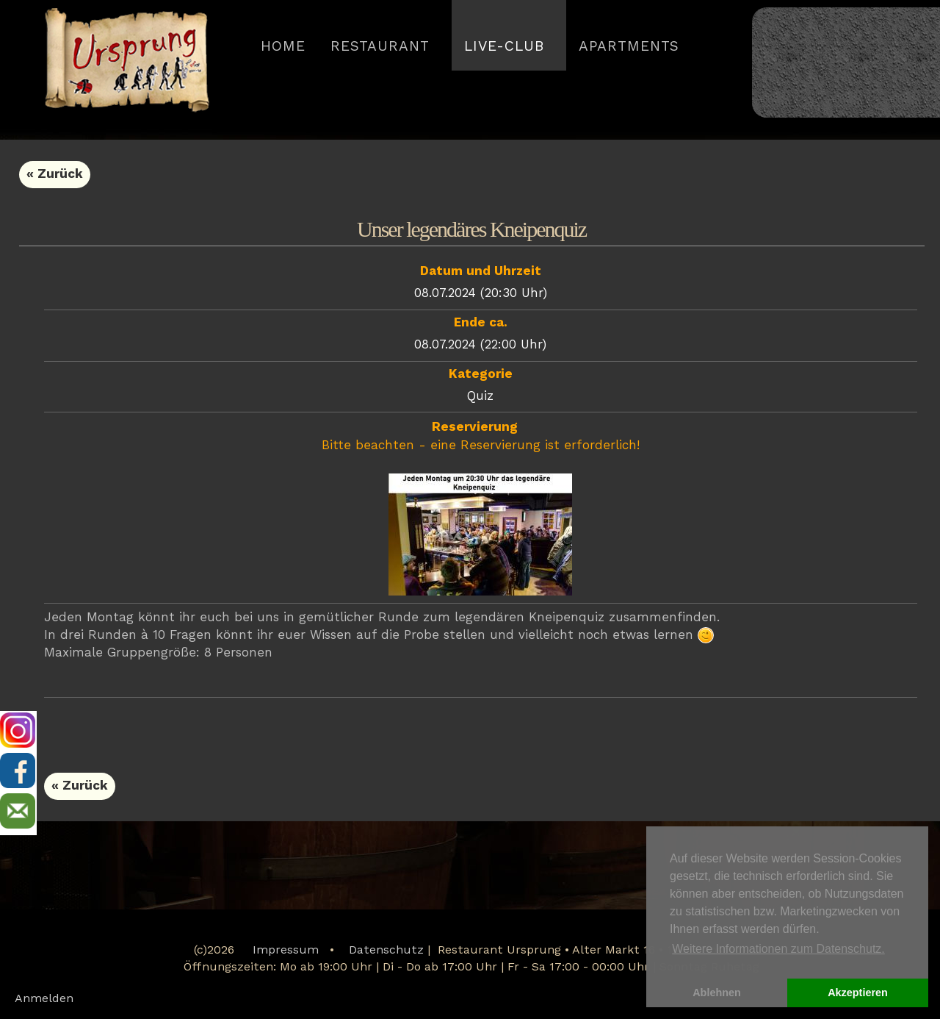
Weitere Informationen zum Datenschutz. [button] (778, 949)
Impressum (286, 951)
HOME (283, 47)
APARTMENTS (629, 47)
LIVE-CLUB (504, 47)
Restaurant (380, 47)
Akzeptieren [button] (858, 992)
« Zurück (54, 174)
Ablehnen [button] (717, 992)
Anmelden (44, 999)
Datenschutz (386, 951)
